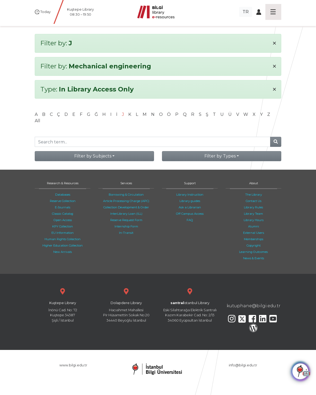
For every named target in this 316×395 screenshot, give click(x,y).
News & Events (253, 258)
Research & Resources (62, 183)
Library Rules (253, 207)
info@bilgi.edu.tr (243, 365)
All (37, 120)
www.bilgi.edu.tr (73, 365)
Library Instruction (189, 194)
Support (190, 183)
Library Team (253, 214)
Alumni (253, 226)
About (253, 183)
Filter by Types (220, 156)
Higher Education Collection (62, 245)
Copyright (254, 245)
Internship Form (126, 226)
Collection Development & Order (126, 207)
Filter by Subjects (92, 156)
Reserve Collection (63, 201)
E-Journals (62, 207)
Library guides (189, 201)
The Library (253, 194)
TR (246, 11)
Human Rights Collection (63, 239)
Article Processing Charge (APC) (126, 201)
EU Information (62, 233)
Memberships (253, 239)
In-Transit (126, 233)
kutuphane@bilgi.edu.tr (253, 305)
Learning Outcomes (253, 252)
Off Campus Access (190, 214)
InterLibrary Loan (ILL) (126, 214)
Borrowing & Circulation (126, 194)
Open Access (63, 220)
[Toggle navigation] (273, 12)
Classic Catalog (62, 214)
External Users (253, 233)
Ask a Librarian (190, 207)
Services (126, 183)
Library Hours (254, 220)
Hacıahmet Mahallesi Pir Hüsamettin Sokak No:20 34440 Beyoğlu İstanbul (126, 304)
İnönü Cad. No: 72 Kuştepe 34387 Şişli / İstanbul (62, 304)
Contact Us (253, 201)
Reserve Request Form (126, 220)
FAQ (190, 220)
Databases (62, 194)
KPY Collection (62, 226)
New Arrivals (62, 252)
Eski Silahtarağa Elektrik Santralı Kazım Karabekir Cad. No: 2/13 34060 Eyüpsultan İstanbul (190, 304)
